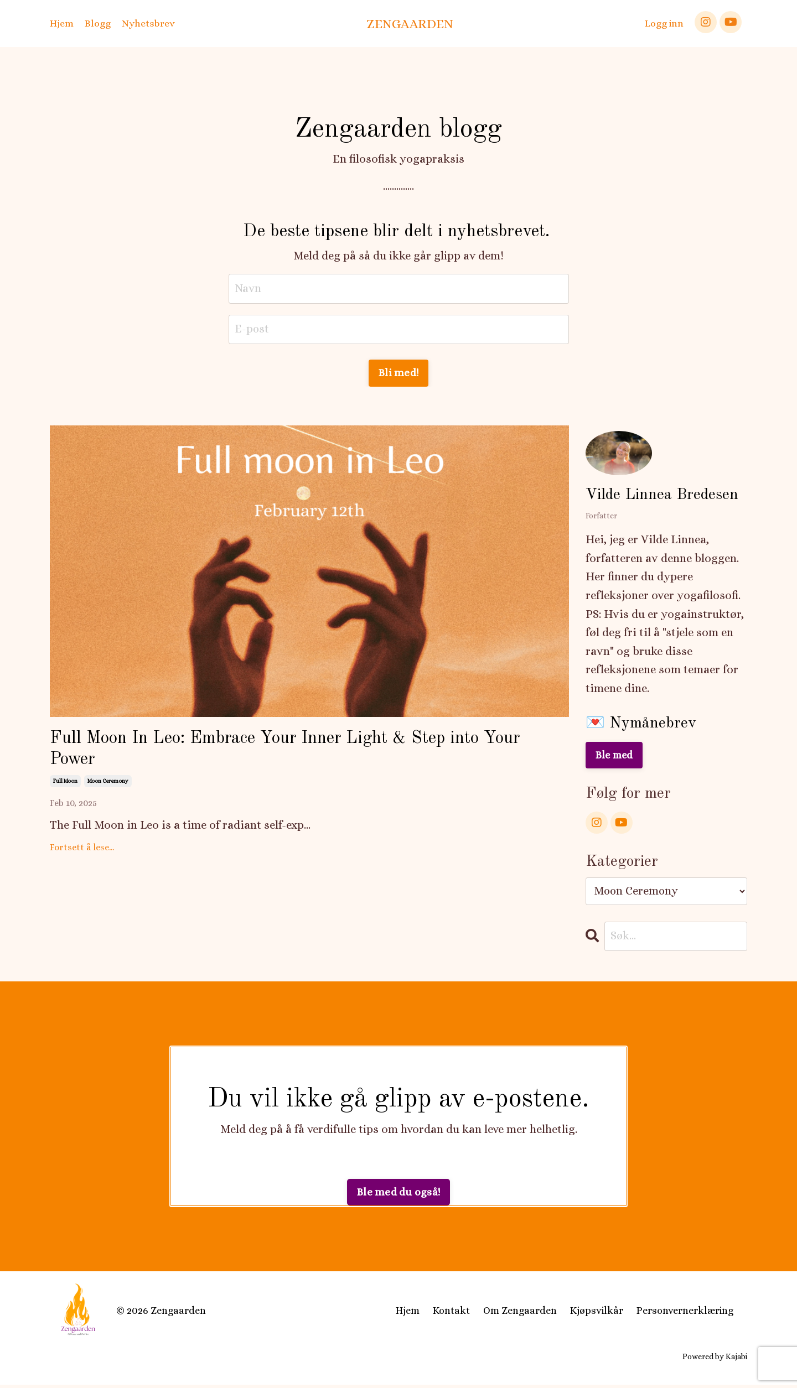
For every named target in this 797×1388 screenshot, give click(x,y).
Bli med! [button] (398, 374)
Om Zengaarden (520, 1313)
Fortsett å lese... (82, 855)
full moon (65, 789)
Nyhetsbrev (148, 23)
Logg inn (664, 23)
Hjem (62, 23)
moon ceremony (107, 789)
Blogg (98, 23)
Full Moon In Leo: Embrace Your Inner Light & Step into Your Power (301, 753)
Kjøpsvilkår (596, 1313)
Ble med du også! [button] (398, 1195)
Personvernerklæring (684, 1313)
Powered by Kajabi (714, 1359)
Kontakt (451, 1313)
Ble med (615, 756)
